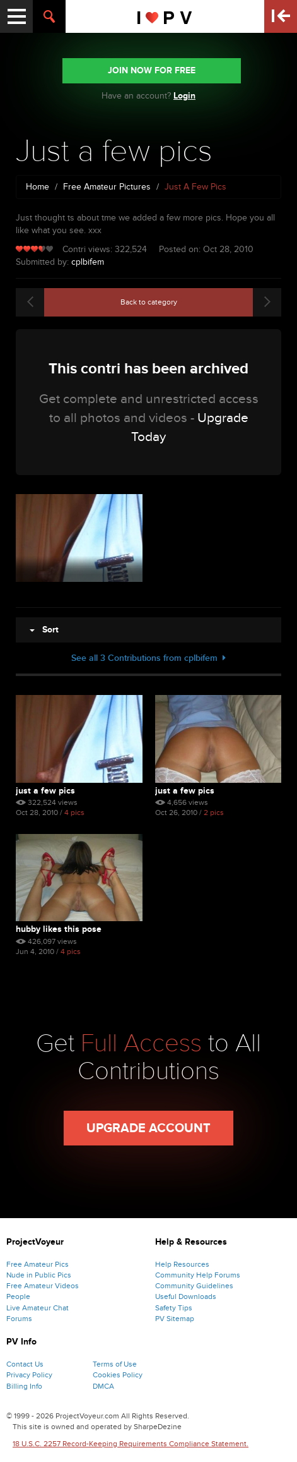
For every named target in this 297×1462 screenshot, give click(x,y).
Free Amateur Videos (42, 1285)
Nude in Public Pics (38, 1275)
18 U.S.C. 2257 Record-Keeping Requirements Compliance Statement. (130, 1443)
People (18, 1296)
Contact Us (25, 1364)
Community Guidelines (194, 1285)
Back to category (148, 302)
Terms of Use (115, 1364)
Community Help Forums (197, 1275)
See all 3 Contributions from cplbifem (148, 658)
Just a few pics (45, 790)
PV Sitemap (174, 1318)
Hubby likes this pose (59, 929)
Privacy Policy (29, 1374)
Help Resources (182, 1264)
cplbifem (87, 262)
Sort (44, 629)
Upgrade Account (148, 1128)
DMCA (103, 1386)
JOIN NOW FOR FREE (151, 70)
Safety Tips (173, 1307)
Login (184, 95)
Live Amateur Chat (37, 1307)
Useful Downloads (185, 1296)
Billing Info (24, 1386)
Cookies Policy (118, 1374)
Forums (19, 1318)
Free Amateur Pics (37, 1264)
